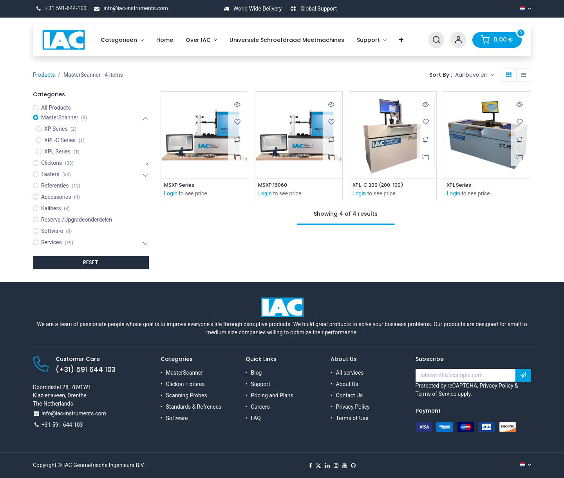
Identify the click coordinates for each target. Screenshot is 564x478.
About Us (347, 384)
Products (44, 75)
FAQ (256, 418)
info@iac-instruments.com (129, 8)
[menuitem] (122, 40)
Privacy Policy (353, 407)
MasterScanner (184, 373)
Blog (256, 373)
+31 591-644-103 (60, 8)
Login (171, 194)
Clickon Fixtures (185, 384)
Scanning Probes (186, 395)
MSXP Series (180, 185)
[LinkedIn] (327, 465)
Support (260, 384)
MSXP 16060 (274, 185)
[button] (475, 75)
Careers (260, 407)
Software (177, 418)
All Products (56, 108)
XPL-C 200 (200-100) (381, 185)
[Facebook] (310, 465)
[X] (318, 465)
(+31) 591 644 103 (86, 369)
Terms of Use (352, 418)
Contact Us (349, 395)
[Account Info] (458, 40)
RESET (90, 262)
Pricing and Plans (272, 395)
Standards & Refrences (194, 407)
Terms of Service (436, 394)
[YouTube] (344, 465)
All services (350, 373)
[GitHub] (353, 465)
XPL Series (460, 185)
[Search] (436, 40)
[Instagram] (336, 465)
